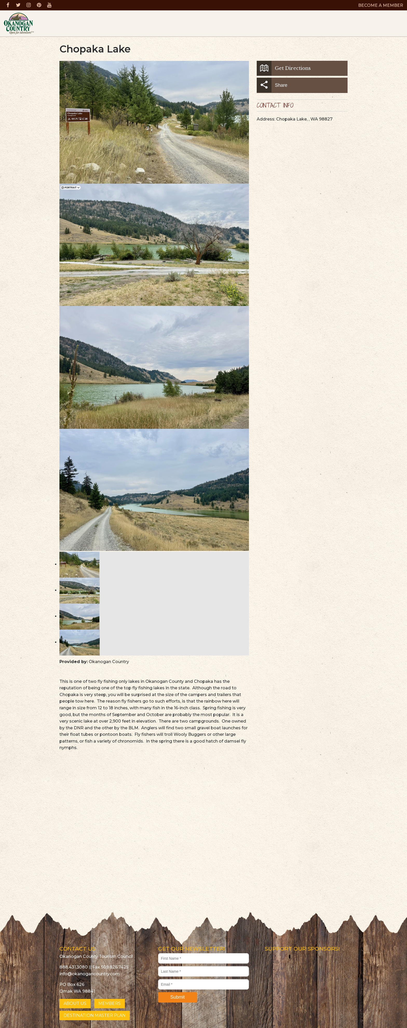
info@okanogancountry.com (89, 973)
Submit (177, 997)
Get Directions (284, 68)
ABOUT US (75, 1003)
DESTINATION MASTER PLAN (95, 1015)
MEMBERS (109, 1003)
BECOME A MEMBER (380, 5)
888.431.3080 (73, 967)
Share (272, 85)
